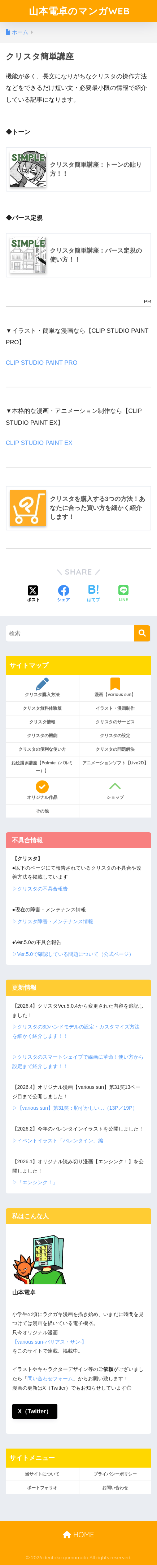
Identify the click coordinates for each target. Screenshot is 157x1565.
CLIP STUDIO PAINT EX (39, 442)
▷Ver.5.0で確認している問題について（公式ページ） (73, 954)
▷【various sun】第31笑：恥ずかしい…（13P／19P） (75, 1108)
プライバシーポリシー (115, 1474)
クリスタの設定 (115, 735)
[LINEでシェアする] (123, 594)
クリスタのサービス (115, 721)
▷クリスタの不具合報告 (40, 889)
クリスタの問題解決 (115, 749)
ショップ (115, 790)
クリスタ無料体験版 (42, 708)
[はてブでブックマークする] (93, 594)
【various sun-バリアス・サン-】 (49, 1342)
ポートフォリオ (42, 1487)
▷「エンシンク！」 (35, 1182)
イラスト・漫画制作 (115, 708)
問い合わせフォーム (50, 1378)
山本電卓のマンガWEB (79, 11)
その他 (42, 811)
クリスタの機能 (42, 735)
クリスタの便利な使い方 (42, 749)
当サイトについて (42, 1474)
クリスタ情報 (42, 721)
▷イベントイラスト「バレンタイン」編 (57, 1140)
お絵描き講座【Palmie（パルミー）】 (42, 766)
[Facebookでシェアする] (63, 594)
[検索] (142, 633)
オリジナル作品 (42, 790)
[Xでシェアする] (33, 594)
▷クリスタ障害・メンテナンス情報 (52, 921)
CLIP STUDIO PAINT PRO (42, 362)
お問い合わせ (115, 1487)
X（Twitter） (35, 1411)
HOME (78, 1534)
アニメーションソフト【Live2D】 (115, 762)
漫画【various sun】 (115, 687)
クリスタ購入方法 (42, 687)
